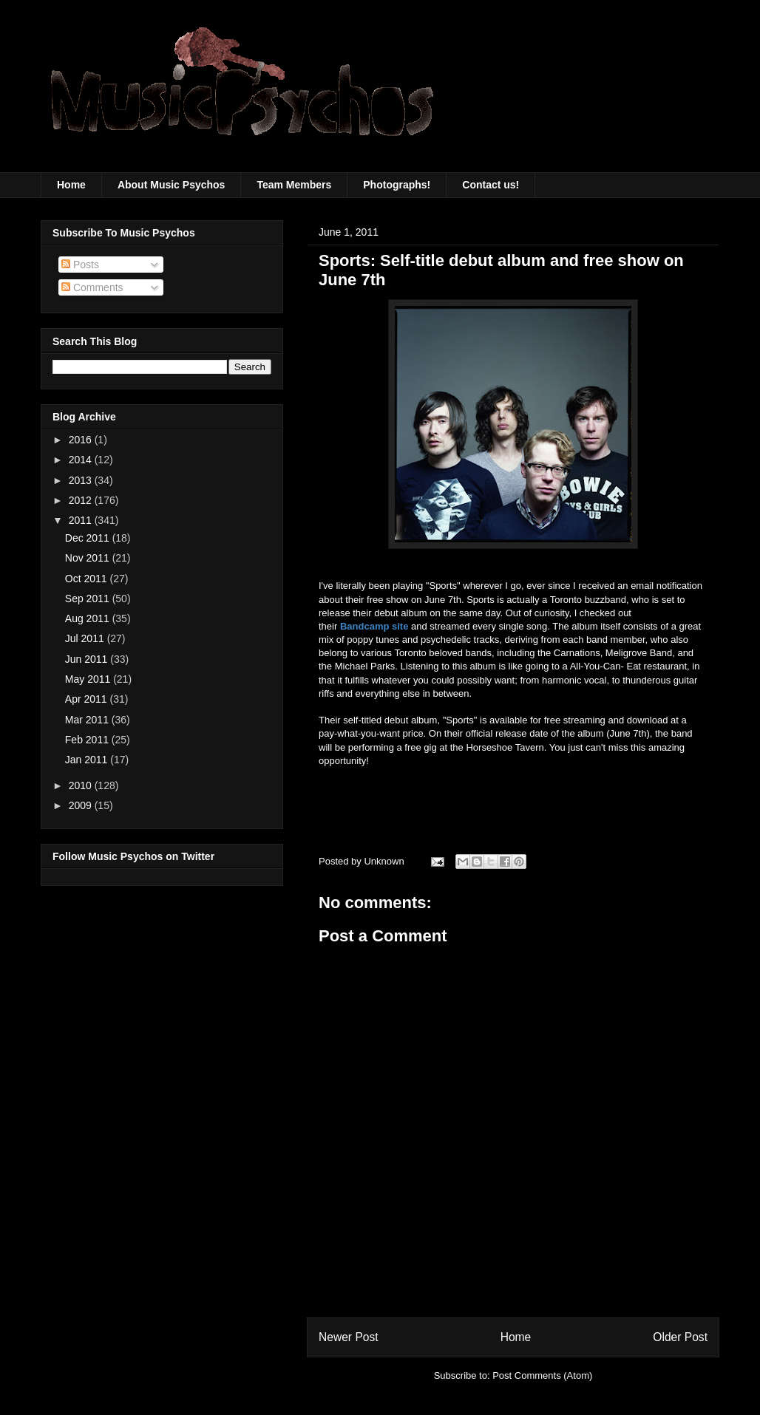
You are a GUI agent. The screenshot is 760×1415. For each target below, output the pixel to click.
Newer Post (349, 1337)
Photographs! (396, 185)
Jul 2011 (86, 638)
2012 (82, 500)
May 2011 (89, 679)
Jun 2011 (88, 659)
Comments (92, 287)
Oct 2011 (87, 578)
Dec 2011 (88, 538)
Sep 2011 (88, 598)
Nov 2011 (88, 558)
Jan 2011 (88, 760)
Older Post (680, 1337)
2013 (82, 480)
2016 (82, 440)
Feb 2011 (88, 740)
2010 (82, 785)
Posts (80, 264)
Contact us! (490, 185)
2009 (82, 805)
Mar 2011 (88, 720)
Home (71, 185)
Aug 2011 (88, 618)
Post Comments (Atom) (542, 1375)
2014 (82, 460)
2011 (82, 520)
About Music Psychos (171, 185)
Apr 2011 (87, 699)
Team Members (294, 185)
